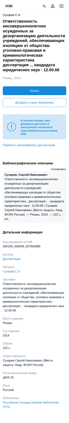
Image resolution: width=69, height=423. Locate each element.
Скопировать (58, 169)
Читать (34, 90)
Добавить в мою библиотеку (34, 102)
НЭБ (9, 6)
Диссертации (11, 258)
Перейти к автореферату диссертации (29, 145)
